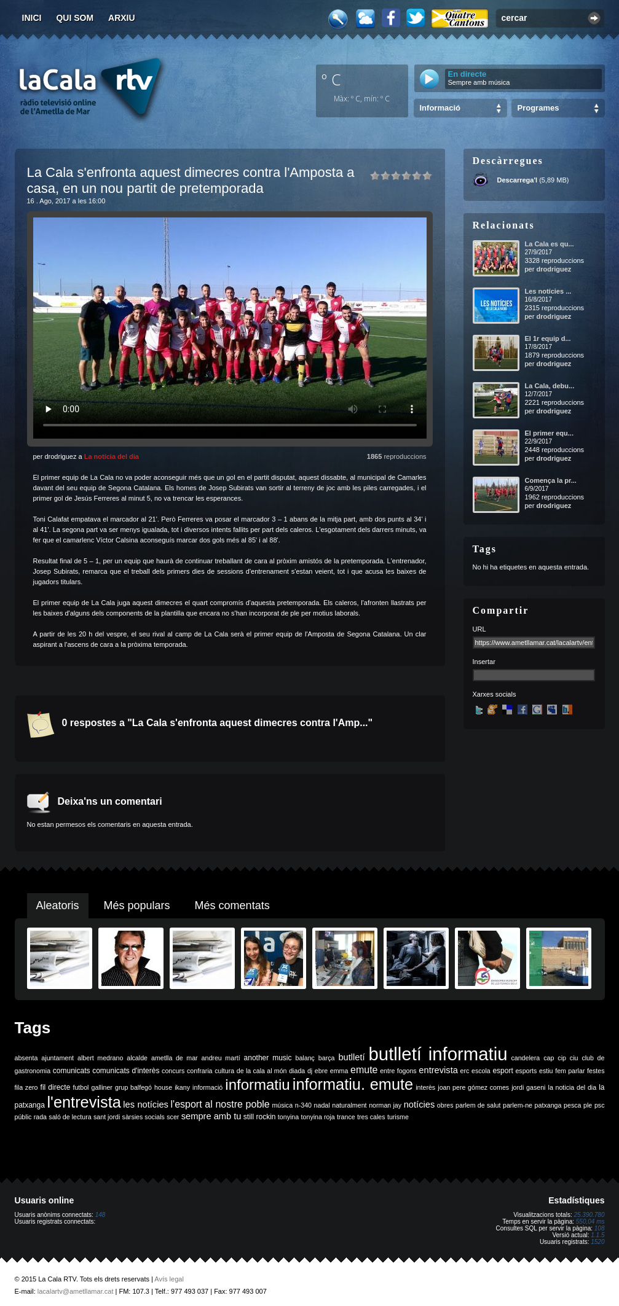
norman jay (385, 1105)
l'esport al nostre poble (220, 1104)
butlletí (351, 1057)
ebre (321, 1070)
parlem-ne (517, 1105)
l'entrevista (83, 1102)
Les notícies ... (548, 291)
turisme (398, 1116)
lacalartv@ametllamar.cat (75, 1291)
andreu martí (221, 1058)
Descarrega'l (517, 180)
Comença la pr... (551, 480)
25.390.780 (589, 1214)
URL (479, 629)
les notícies (145, 1104)
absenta (26, 1058)
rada (40, 1116)
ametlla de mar (174, 1058)
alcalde (137, 1058)
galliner (102, 1087)
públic (23, 1116)
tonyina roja (318, 1116)
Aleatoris (57, 905)
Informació (440, 107)
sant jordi (106, 1116)
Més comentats (232, 905)
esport (502, 1070)
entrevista (438, 1070)
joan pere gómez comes (473, 1087)
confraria (199, 1070)
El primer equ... (549, 433)
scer (173, 1116)
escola (481, 1070)
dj (309, 1070)
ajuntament (57, 1058)
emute (363, 1070)
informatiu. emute (353, 1084)
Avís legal (169, 1279)
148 (100, 1214)
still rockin (259, 1116)
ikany (182, 1087)
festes (595, 1070)
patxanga (548, 1105)
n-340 (303, 1105)
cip (562, 1058)
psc (599, 1105)
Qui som (74, 18)
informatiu (257, 1084)
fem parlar (570, 1070)
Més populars (137, 905)
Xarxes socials (494, 694)
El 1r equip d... (548, 338)
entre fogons (398, 1070)
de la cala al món (262, 1070)
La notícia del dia (111, 456)
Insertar (484, 661)
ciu (574, 1058)
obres (445, 1105)
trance (346, 1116)
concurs (173, 1070)
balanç (304, 1058)
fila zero (26, 1087)
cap (548, 1058)
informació (207, 1087)
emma (339, 1070)
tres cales (371, 1116)
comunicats (71, 1070)
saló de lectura (70, 1116)
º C (331, 79)
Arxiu (121, 18)
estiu (546, 1070)
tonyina (288, 1116)
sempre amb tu (211, 1116)
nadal (322, 1105)
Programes (538, 107)
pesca (572, 1105)
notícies (419, 1104)
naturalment (349, 1105)
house (163, 1087)
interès (425, 1087)
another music (268, 1058)
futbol (81, 1087)
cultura (224, 1070)
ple (587, 1105)
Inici (32, 18)
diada (297, 1070)
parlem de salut (477, 1105)
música (282, 1105)
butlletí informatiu (438, 1054)
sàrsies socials (143, 1116)
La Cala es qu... (549, 244)
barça (326, 1058)
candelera (525, 1058)
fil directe (56, 1087)
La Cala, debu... (550, 385)
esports (526, 1070)
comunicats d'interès (125, 1070)
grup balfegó (133, 1087)
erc (465, 1070)
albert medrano (100, 1058)
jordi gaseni (528, 1087)
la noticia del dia (572, 1087)
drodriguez (553, 269)
